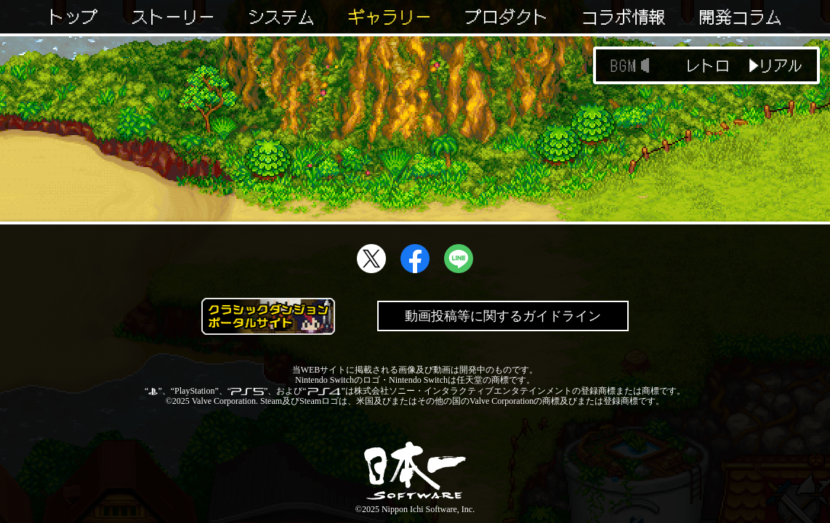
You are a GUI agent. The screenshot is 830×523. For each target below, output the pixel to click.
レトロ (708, 65)
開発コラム (740, 16)
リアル (780, 65)
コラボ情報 (623, 16)
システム (281, 16)
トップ (73, 16)
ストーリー (173, 16)
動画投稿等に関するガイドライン (503, 316)
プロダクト (507, 16)
